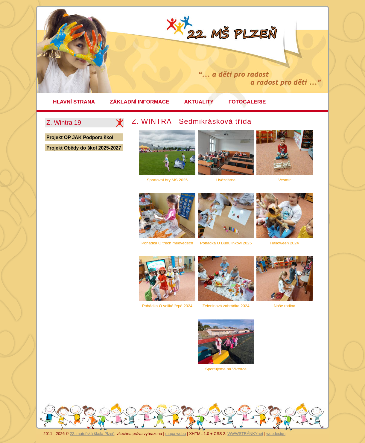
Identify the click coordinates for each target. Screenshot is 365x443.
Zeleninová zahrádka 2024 (225, 306)
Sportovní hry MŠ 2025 (167, 180)
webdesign (275, 433)
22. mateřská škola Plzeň (92, 433)
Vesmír (284, 180)
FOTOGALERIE (247, 102)
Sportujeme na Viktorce (226, 369)
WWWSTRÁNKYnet (245, 433)
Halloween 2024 (284, 243)
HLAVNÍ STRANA (74, 102)
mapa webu (175, 433)
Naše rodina (284, 306)
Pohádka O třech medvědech (167, 243)
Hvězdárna (225, 180)
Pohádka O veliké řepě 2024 (167, 306)
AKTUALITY (199, 102)
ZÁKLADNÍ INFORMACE (139, 102)
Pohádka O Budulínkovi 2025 (226, 243)
